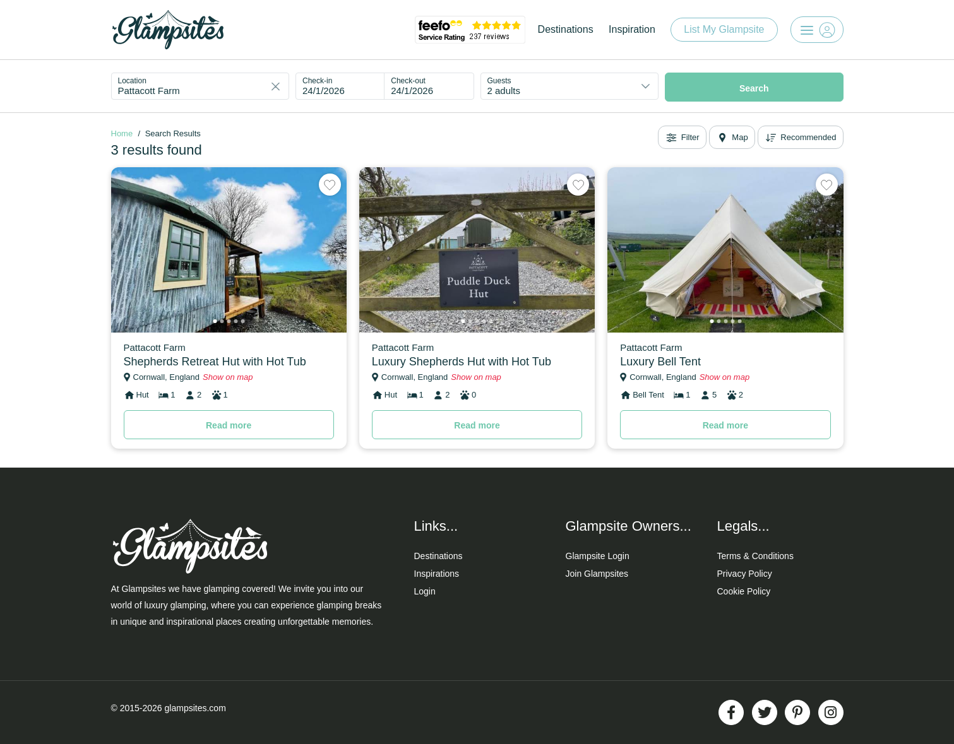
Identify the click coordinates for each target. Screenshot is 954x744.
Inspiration (632, 29)
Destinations (565, 29)
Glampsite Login (597, 556)
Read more (228, 425)
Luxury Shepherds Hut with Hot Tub (461, 361)
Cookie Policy (744, 591)
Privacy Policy (744, 574)
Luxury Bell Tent (660, 361)
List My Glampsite (724, 29)
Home (122, 133)
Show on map (228, 377)
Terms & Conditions (755, 556)
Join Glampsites (597, 574)
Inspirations (437, 574)
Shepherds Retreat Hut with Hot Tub (215, 361)
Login (425, 591)
